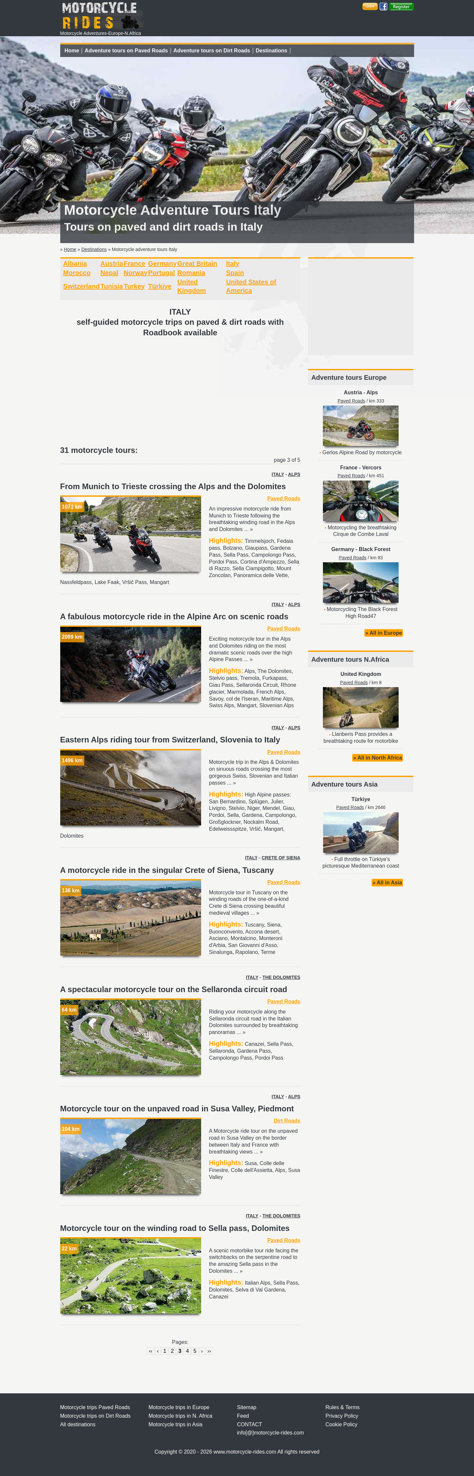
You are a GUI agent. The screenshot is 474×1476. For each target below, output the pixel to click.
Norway (135, 272)
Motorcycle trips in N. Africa (180, 1416)
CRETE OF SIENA (281, 857)
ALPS (294, 474)
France (134, 263)
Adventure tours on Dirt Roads (211, 50)
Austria (111, 263)
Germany (162, 263)
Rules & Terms (343, 1407)
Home (72, 50)
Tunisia (111, 286)
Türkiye (159, 286)
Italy (232, 263)
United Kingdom (360, 674)
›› (209, 1351)
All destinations (78, 1424)
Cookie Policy (341, 1424)
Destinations (271, 50)
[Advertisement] (180, 392)
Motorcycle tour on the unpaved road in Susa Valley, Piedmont (177, 1108)
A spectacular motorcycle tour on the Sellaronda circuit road (173, 989)
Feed (243, 1416)
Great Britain (197, 263)
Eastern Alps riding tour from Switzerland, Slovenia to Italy (170, 739)
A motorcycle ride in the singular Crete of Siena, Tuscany (167, 870)
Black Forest (374, 549)
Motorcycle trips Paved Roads (95, 1407)
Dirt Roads (287, 1121)
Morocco (77, 272)
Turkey (134, 286)
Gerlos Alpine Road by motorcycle (362, 452)
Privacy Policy (342, 1416)
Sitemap (246, 1407)
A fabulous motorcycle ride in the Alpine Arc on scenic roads (174, 616)
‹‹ (150, 1351)
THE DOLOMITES (281, 977)
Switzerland (81, 286)
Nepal (109, 272)
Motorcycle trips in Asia (175, 1424)
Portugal (161, 272)
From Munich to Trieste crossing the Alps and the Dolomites (173, 486)
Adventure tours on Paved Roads (126, 50)
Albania (75, 263)
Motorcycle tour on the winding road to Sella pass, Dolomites (175, 1228)
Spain (235, 272)
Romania (191, 272)
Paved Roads (283, 498)
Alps (372, 392)
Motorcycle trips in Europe (178, 1407)
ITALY (278, 474)
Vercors (372, 467)
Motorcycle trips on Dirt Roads (95, 1416)
